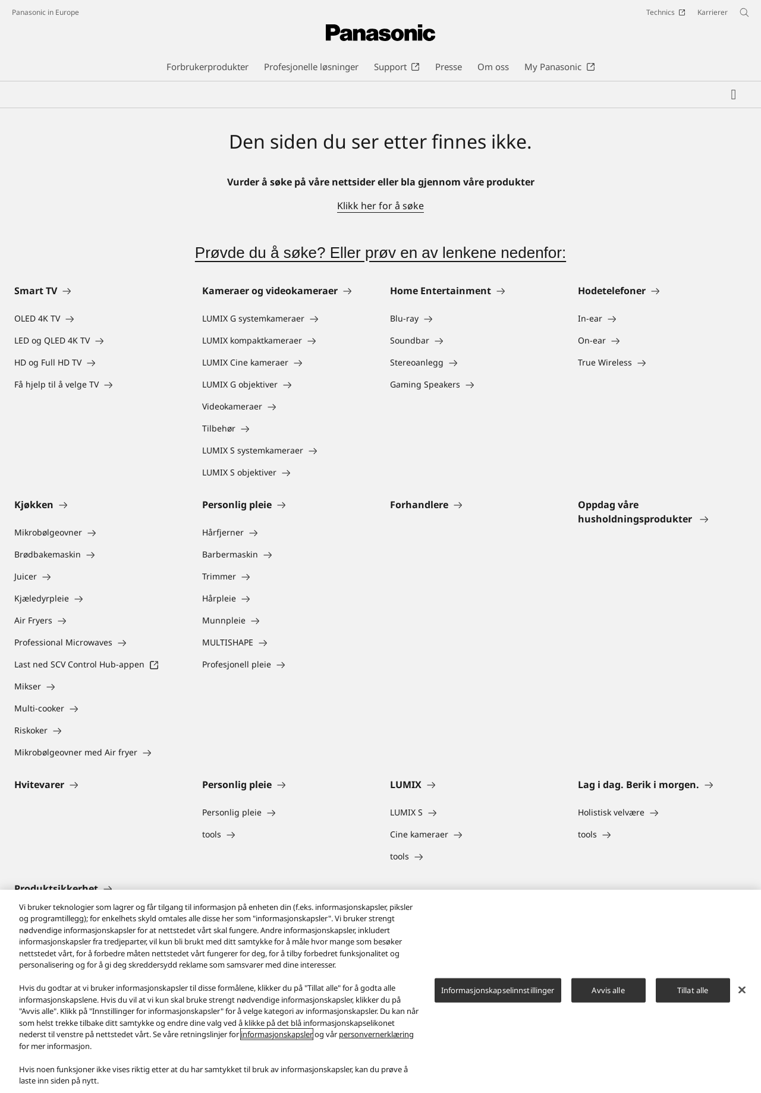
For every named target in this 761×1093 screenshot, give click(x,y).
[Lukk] (742, 990)
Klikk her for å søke (380, 205)
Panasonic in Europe (45, 12)
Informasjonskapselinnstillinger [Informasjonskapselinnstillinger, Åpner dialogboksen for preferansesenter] (498, 990)
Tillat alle (692, 990)
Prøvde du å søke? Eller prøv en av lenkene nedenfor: (380, 253)
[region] (380, 991)
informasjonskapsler (277, 1034)
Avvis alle (608, 990)
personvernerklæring (376, 1034)
